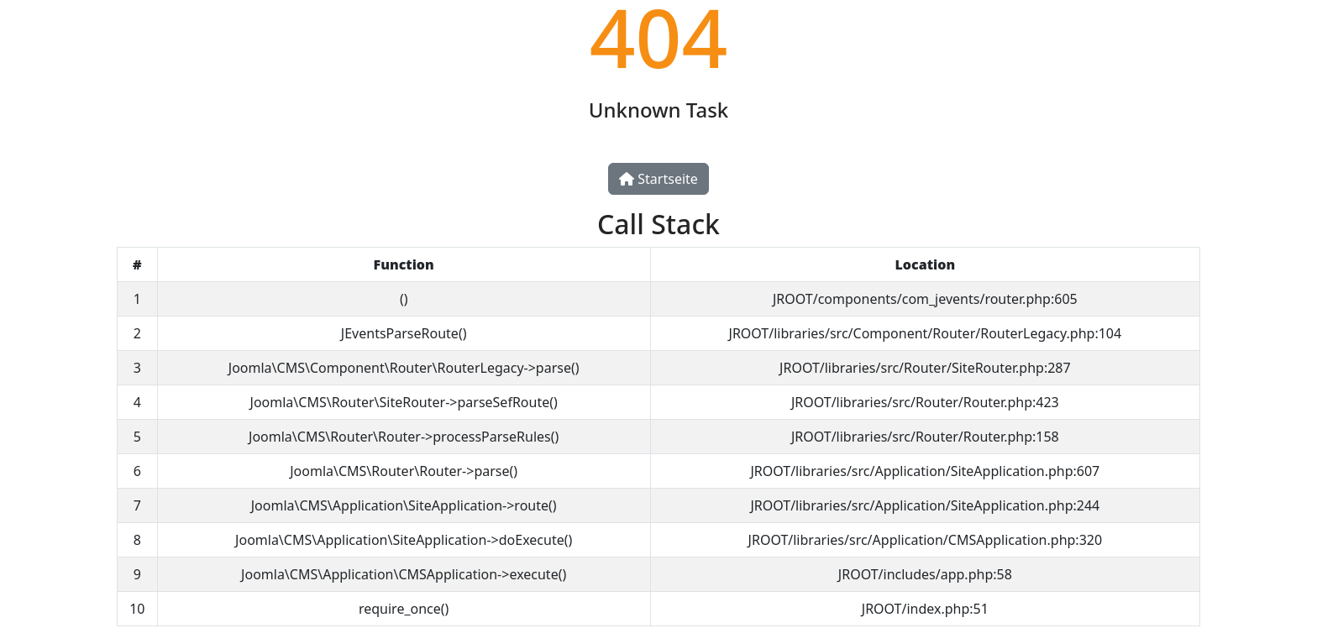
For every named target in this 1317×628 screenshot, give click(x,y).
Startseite (658, 179)
